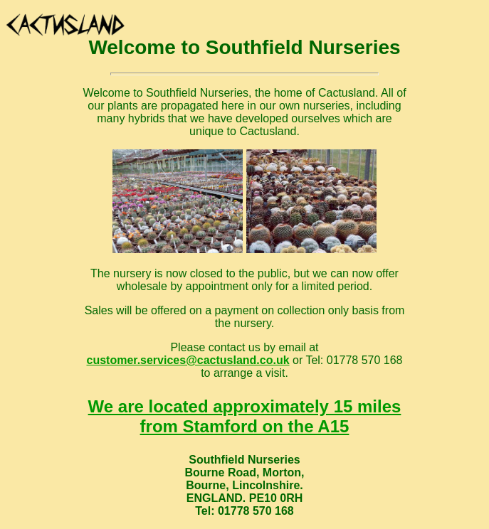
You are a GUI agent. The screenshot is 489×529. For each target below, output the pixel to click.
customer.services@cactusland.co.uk (187, 360)
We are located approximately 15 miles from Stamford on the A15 (244, 416)
